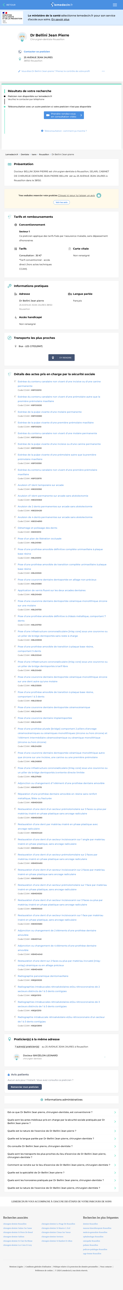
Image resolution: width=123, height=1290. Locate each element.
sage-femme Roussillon (92, 1253)
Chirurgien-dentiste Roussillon (47, 39)
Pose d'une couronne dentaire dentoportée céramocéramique (54, 707)
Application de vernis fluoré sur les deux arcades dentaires (52, 590)
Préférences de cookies (44, 1270)
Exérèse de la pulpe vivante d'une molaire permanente (50, 411)
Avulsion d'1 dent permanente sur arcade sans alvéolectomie (53, 495)
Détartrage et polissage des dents (37, 527)
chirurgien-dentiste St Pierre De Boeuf (18, 1232)
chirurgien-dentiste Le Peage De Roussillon (58, 1224)
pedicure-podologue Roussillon (95, 1249)
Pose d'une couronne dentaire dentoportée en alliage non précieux (57, 579)
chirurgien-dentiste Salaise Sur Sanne (17, 1228)
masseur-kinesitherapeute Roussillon (97, 1228)
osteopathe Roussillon (91, 1241)
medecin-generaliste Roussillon (95, 1232)
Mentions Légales (16, 1267)
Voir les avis (61, 202)
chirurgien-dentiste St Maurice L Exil (55, 1228)
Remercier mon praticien (25, 1087)
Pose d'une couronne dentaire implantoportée (45, 718)
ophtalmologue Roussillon (93, 1237)
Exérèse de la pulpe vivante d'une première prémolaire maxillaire (56, 422)
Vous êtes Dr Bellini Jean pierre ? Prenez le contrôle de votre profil (54, 71)
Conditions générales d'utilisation (38, 1267)
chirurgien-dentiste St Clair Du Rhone (17, 1241)
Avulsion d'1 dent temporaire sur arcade (41, 485)
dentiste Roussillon (90, 1224)
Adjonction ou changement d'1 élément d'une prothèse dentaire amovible (61, 783)
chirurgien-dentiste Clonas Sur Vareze (56, 1232)
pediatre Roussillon (90, 1245)
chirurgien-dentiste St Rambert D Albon (56, 1241)
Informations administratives (61, 1099)
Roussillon (44, 154)
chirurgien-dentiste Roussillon (14, 1224)
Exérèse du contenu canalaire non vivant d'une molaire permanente (57, 433)
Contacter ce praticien (34, 51)
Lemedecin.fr (11, 154)
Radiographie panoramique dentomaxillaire (43, 976)
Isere (34, 154)
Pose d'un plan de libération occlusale (40, 538)
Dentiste (25, 154)
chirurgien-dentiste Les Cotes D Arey (17, 1245)
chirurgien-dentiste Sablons (13, 1237)
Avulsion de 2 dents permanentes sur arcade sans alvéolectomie (55, 506)
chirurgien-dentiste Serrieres (52, 1237)
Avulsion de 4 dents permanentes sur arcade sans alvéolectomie (55, 517)
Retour (10, 5)
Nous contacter (106, 1267)
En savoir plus (60, 19)
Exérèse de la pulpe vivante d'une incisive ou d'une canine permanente (59, 444)
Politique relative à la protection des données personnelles (75, 1267)
